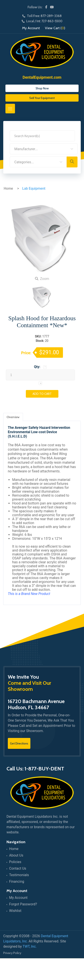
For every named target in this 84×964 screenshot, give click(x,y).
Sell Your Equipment (42, 98)
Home (8, 188)
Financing (16, 881)
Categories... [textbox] (24, 162)
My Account (31, 28)
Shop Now (42, 88)
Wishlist (15, 911)
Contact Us (17, 868)
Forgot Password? (23, 904)
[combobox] (43, 148)
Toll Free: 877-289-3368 (42, 16)
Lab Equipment (33, 188)
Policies (15, 862)
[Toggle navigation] (10, 108)
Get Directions (19, 743)
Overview (13, 417)
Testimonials (19, 875)
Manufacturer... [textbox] (26, 149)
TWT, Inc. (30, 946)
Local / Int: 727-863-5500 (42, 21)
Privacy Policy (12, 953)
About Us (16, 855)
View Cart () (55, 28)
